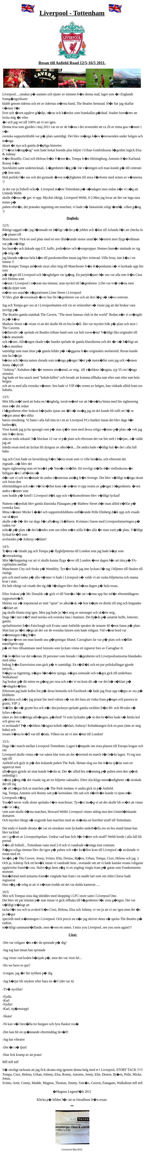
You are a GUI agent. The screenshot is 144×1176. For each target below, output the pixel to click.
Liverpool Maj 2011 (72, 1149)
